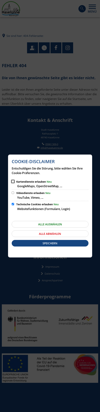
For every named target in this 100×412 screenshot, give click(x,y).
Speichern (50, 243)
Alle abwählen (50, 234)
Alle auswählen (50, 224)
